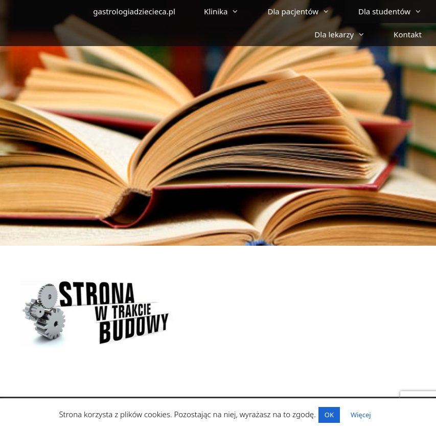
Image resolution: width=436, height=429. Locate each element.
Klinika (229, 11)
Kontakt (408, 34)
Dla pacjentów (305, 11)
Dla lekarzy (346, 34)
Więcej (361, 414)
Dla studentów (397, 11)
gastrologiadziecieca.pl (134, 11)
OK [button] (329, 414)
